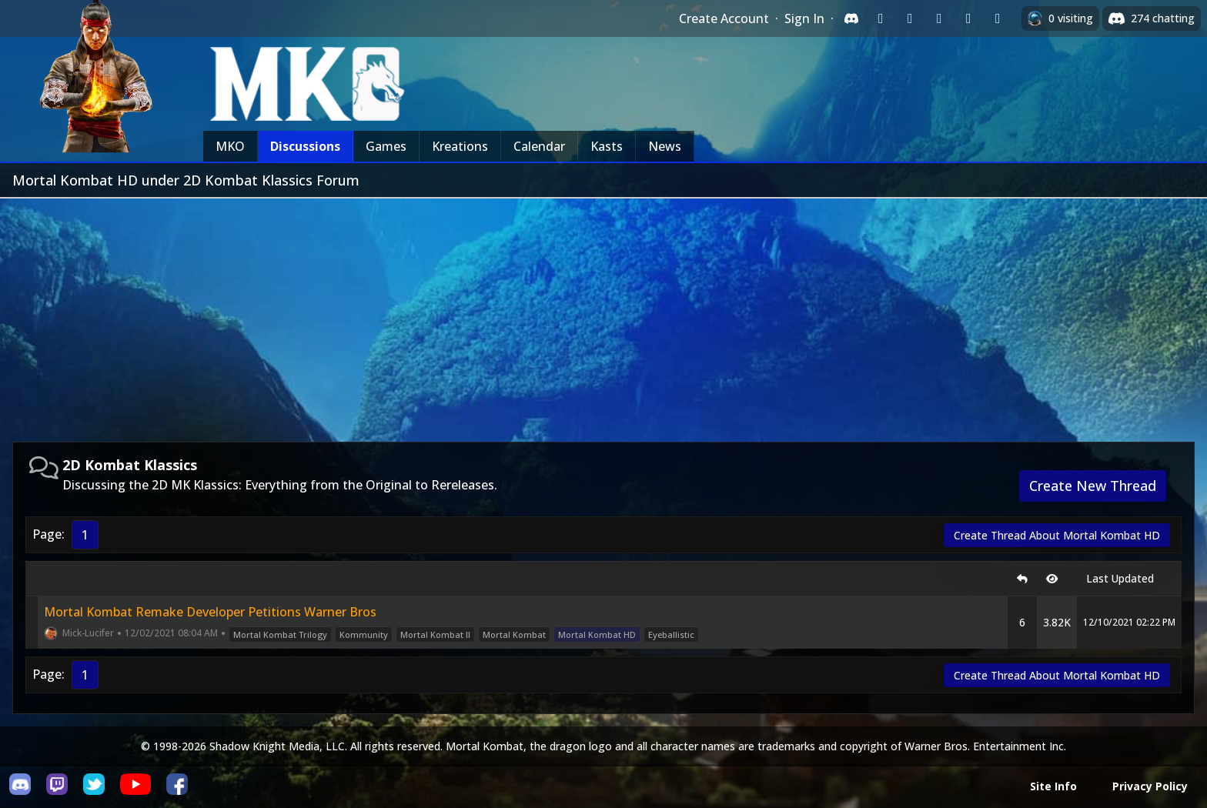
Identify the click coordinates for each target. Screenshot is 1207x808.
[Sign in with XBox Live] (997, 18)
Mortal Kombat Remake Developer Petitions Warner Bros (210, 611)
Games (386, 146)
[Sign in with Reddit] (939, 18)
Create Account (724, 18)
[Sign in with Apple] (968, 18)
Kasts (606, 146)
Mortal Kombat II (435, 634)
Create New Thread (1092, 485)
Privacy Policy (1150, 786)
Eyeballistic (671, 634)
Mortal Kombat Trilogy (280, 634)
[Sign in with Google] (909, 18)
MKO (230, 146)
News (664, 146)
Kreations (460, 146)
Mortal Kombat (514, 634)
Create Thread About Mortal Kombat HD (1057, 535)
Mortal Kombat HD (597, 634)
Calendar (539, 146)
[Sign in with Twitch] (880, 18)
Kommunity (363, 634)
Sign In (804, 18)
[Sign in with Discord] (851, 18)
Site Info (1053, 786)
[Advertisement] (603, 314)
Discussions (305, 146)
